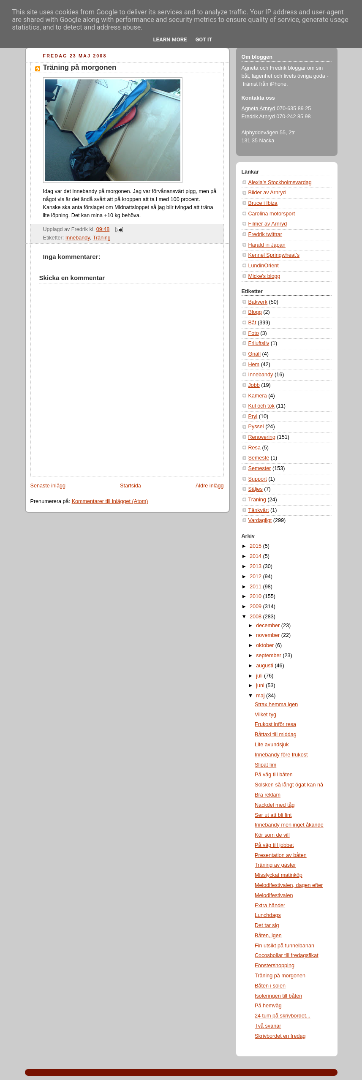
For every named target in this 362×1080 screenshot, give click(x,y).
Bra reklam (267, 795)
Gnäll (254, 354)
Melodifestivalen (274, 895)
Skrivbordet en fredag (280, 1036)
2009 (256, 606)
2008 (256, 617)
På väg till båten (274, 775)
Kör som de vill (272, 835)
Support (257, 479)
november (268, 635)
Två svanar (268, 1026)
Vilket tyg (265, 715)
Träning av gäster (275, 865)
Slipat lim (265, 765)
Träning (102, 238)
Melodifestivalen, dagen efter (289, 885)
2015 (256, 546)
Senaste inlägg (47, 486)
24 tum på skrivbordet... (282, 1016)
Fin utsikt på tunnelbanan (284, 946)
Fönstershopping (274, 965)
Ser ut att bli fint (273, 815)
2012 (256, 576)
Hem (254, 364)
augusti (265, 666)
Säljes (255, 489)
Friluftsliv (258, 343)
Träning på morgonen (80, 67)
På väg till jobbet (274, 845)
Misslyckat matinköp (278, 875)
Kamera (257, 396)
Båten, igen (268, 936)
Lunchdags (268, 915)
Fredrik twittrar (265, 234)
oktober (265, 645)
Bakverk (258, 302)
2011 (256, 587)
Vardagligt (260, 520)
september (269, 655)
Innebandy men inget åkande (289, 825)
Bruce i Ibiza (263, 203)
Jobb (254, 385)
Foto (253, 333)
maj (261, 696)
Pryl (253, 416)
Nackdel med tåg (275, 805)
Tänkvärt (258, 510)
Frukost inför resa (275, 724)
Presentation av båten (281, 855)
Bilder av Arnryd (267, 193)
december (268, 625)
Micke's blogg (264, 276)
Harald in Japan (267, 245)
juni (261, 685)
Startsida (130, 486)
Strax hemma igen (276, 704)
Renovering (262, 437)
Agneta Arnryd (258, 109)
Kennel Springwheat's (274, 255)
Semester (259, 468)
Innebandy (77, 238)
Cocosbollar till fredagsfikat (286, 955)
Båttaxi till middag (276, 734)
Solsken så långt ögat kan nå (289, 785)
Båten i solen (270, 986)
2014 (256, 556)
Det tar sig (267, 925)
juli (260, 676)
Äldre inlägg (210, 486)
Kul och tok (261, 406)
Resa (254, 448)
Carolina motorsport (271, 214)
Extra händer (270, 906)
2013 (256, 566)
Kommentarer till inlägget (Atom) (110, 501)
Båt (252, 323)
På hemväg (268, 1006)
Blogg (255, 312)
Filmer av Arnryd (267, 224)
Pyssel (256, 427)
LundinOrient (263, 266)
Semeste (258, 458)
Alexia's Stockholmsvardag (280, 182)
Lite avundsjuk (272, 745)
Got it (203, 39)
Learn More (170, 39)
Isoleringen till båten (278, 996)
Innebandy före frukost (281, 755)
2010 (256, 596)
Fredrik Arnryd (258, 117)
